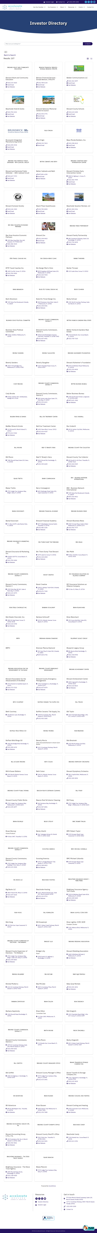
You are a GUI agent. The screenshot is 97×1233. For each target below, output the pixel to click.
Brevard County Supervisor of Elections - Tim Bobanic (16, 952)
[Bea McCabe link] (48, 974)
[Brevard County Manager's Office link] (48, 1063)
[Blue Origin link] (48, 130)
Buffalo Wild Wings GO (14, 740)
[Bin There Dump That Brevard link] (48, 542)
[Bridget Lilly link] (48, 941)
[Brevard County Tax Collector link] (79, 447)
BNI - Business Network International (75, 489)
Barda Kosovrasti (12, 521)
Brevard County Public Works (16, 800)
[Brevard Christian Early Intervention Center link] (79, 161)
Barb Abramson (11, 299)
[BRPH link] (18, 638)
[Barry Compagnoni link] (48, 478)
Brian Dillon (40, 1011)
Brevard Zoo (40, 235)
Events (81, 7)
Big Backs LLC (11, 889)
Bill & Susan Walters (13, 771)
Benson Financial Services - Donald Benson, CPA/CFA (46, 79)
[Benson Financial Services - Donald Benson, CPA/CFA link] (48, 68)
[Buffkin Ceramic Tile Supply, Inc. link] (48, 702)
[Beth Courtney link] (18, 702)
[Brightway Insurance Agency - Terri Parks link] (79, 880)
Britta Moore (40, 1040)
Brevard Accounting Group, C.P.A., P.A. (16, 1135)
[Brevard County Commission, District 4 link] (18, 849)
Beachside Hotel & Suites (15, 109)
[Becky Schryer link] (79, 289)
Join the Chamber (38, 7)
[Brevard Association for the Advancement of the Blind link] (18, 669)
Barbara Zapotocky (13, 1011)
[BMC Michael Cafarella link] (79, 849)
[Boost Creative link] (48, 575)
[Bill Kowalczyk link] (48, 912)
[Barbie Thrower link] (79, 258)
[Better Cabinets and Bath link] (48, 162)
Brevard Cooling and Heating (77, 1105)
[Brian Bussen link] (48, 1096)
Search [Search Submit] (87, 44)
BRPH (8, 648)
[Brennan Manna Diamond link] (48, 638)
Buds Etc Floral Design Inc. (46, 299)
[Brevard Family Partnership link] (79, 226)
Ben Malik (70, 552)
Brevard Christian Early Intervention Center (75, 172)
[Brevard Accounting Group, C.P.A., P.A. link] (18, 1124)
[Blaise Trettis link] (18, 478)
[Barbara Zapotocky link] (18, 1001)
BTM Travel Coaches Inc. (15, 268)
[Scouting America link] (48, 849)
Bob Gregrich (71, 1011)
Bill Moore (9, 457)
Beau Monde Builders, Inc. (76, 140)
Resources (71, 7)
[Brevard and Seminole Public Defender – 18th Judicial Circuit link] (18, 161)
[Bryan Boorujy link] (18, 821)
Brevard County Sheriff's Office (47, 1134)
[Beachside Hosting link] (48, 880)
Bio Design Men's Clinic (44, 268)
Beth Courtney (11, 711)
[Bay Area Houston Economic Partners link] (18, 225)
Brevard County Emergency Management (46, 680)
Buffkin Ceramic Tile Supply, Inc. (48, 711)
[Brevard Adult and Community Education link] (18, 68)
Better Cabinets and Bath (45, 171)
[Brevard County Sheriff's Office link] (48, 1125)
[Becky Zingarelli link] (79, 1030)
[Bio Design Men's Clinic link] (48, 258)
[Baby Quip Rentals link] (79, 974)
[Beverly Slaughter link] (48, 353)
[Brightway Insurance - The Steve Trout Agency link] (18, 1157)
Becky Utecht (41, 831)
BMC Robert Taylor (73, 831)
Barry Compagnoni (43, 488)
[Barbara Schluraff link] (48, 607)
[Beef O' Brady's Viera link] (48, 447)
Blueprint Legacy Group (75, 648)
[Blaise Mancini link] (48, 1157)
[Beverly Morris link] (48, 731)
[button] (87, 58)
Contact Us (90, 7)
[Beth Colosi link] (48, 762)
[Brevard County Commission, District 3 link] (18, 574)
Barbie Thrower (72, 268)
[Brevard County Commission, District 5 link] (48, 384)
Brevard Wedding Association (77, 951)
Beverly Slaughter (42, 362)
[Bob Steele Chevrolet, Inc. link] (18, 607)
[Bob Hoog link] (18, 912)
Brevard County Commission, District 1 (46, 331)
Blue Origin (40, 140)
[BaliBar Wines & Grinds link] (18, 417)
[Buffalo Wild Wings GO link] (18, 731)
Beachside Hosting (43, 889)
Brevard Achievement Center (77, 679)
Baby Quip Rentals (73, 984)
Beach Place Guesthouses (45, 206)
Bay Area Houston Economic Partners (16, 236)
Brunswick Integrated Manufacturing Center (14, 141)
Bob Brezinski (72, 740)
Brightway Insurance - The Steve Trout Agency (18, 1168)
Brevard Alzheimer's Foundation (79, 362)
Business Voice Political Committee (14, 331)
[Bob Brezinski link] (78, 731)
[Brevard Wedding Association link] (79, 941)
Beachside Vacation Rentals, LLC (78, 206)
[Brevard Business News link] (79, 511)
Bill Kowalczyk (41, 922)
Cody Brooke (10, 393)
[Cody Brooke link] (18, 384)
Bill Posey (70, 800)
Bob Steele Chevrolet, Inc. (15, 617)
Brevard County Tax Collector (77, 457)
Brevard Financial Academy (46, 521)
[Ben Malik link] (79, 542)
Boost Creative (41, 584)
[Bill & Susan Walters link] (18, 762)
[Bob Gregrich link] (79, 1001)
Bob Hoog (9, 922)
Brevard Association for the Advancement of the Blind (16, 680)
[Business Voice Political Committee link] (18, 320)
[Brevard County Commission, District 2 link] (18, 1030)
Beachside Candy (73, 1134)
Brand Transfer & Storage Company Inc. (76, 1074)
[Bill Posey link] (79, 791)
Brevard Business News (75, 521)
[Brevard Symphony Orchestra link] (79, 762)
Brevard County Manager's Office (48, 1073)
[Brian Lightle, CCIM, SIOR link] (79, 912)
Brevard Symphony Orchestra (77, 771)
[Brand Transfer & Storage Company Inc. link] (79, 1063)
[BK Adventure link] (18, 1096)
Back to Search (10, 55)
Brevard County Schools (75, 109)
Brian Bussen (41, 1105)
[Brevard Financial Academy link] (48, 511)
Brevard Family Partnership (77, 235)
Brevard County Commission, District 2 (16, 1041)
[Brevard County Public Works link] (18, 791)
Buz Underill (71, 426)
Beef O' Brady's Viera (44, 457)
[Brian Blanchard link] (79, 607)
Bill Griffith (10, 1073)
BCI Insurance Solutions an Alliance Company (77, 585)
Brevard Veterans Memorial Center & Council (46, 110)
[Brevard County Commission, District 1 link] (48, 320)
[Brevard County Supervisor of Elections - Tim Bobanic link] (18, 941)
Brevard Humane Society (15, 206)
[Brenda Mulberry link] (18, 974)
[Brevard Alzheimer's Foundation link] (79, 353)
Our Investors (52, 7)
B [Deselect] (5, 52)
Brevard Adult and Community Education (17, 79)
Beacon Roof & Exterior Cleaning (48, 800)
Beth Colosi (40, 771)
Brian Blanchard (73, 617)
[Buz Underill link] (78, 417)
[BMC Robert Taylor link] (79, 821)
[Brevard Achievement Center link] (79, 669)
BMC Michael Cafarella (75, 858)
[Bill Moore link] (18, 447)
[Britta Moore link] (48, 1030)
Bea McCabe (40, 984)
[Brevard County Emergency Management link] (48, 669)
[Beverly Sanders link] (18, 353)
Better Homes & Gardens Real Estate (78, 331)
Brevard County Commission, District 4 (16, 859)
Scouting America (42, 858)
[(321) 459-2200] (72, 2)
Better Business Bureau (75, 393)
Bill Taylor (70, 711)
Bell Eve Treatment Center (46, 426)
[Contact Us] (60, 2)
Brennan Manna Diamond (45, 648)
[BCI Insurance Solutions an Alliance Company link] (79, 574)
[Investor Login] (48, 2)
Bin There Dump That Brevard (47, 552)
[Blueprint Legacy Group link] (79, 638)
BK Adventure (11, 1105)
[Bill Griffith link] (18, 1063)
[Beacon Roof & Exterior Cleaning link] (48, 791)
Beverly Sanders (12, 362)
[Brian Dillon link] (48, 1001)
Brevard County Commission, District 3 (16, 585)
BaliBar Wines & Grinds (14, 426)
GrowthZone (52, 1186)
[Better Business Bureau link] (79, 384)
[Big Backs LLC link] (18, 880)
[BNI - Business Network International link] (79, 478)
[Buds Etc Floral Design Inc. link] (48, 289)
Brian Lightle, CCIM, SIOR (76, 922)
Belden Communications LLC (77, 78)
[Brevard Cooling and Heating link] (79, 1096)
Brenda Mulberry (12, 984)
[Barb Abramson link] (18, 289)
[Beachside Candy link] (79, 1125)
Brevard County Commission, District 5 (46, 394)
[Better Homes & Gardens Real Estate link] (79, 320)
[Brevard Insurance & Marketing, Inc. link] (18, 542)
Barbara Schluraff (42, 617)
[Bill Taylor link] (79, 702)
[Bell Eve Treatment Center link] (48, 417)
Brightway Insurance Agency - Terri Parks (78, 890)
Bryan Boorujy (11, 831)
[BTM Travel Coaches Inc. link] (18, 258)
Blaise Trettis (11, 488)
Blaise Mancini (41, 1167)
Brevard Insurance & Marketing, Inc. (17, 552)
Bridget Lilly (40, 951)
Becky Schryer (72, 299)
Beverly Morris (41, 740)
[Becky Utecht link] (48, 821)
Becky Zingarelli (72, 1040)
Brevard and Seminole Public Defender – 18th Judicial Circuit (17, 172)
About (62, 7)
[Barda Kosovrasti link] (18, 511)
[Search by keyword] (43, 43)
